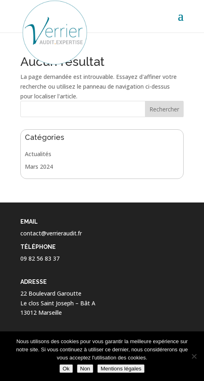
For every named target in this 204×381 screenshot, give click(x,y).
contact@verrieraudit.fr (51, 233)
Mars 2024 (39, 166)
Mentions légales (121, 369)
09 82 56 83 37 (39, 258)
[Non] (194, 356)
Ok (66, 369)
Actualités (38, 154)
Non (85, 369)
